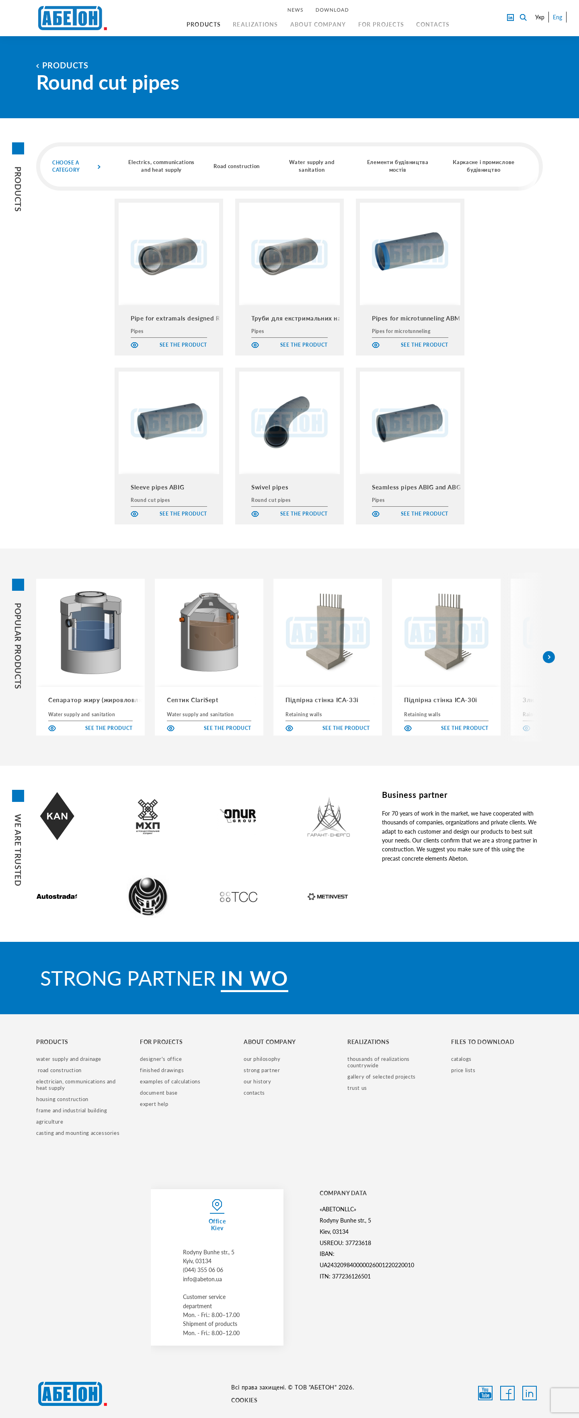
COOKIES (244, 1400)
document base (159, 1092)
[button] (549, 657)
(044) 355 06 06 (203, 1269)
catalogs (461, 1059)
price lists (463, 1070)
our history (257, 1081)
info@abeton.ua (202, 1279)
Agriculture (50, 1121)
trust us (357, 1088)
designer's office (161, 1059)
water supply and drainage (68, 1059)
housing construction (62, 1099)
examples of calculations (170, 1081)
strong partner (262, 1070)
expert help (154, 1104)
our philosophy (262, 1059)
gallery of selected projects (381, 1076)
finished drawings (162, 1070)
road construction (59, 1070)
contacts (254, 1092)
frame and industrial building (71, 1110)
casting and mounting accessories (77, 1133)
